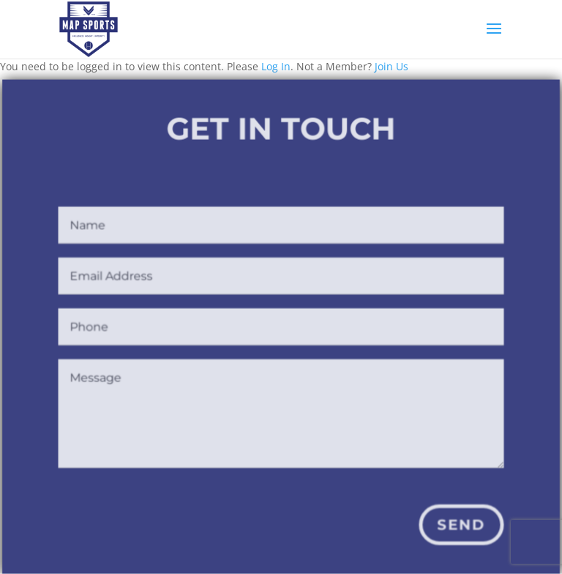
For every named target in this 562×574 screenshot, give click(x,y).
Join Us (391, 66)
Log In (276, 66)
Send (459, 525)
